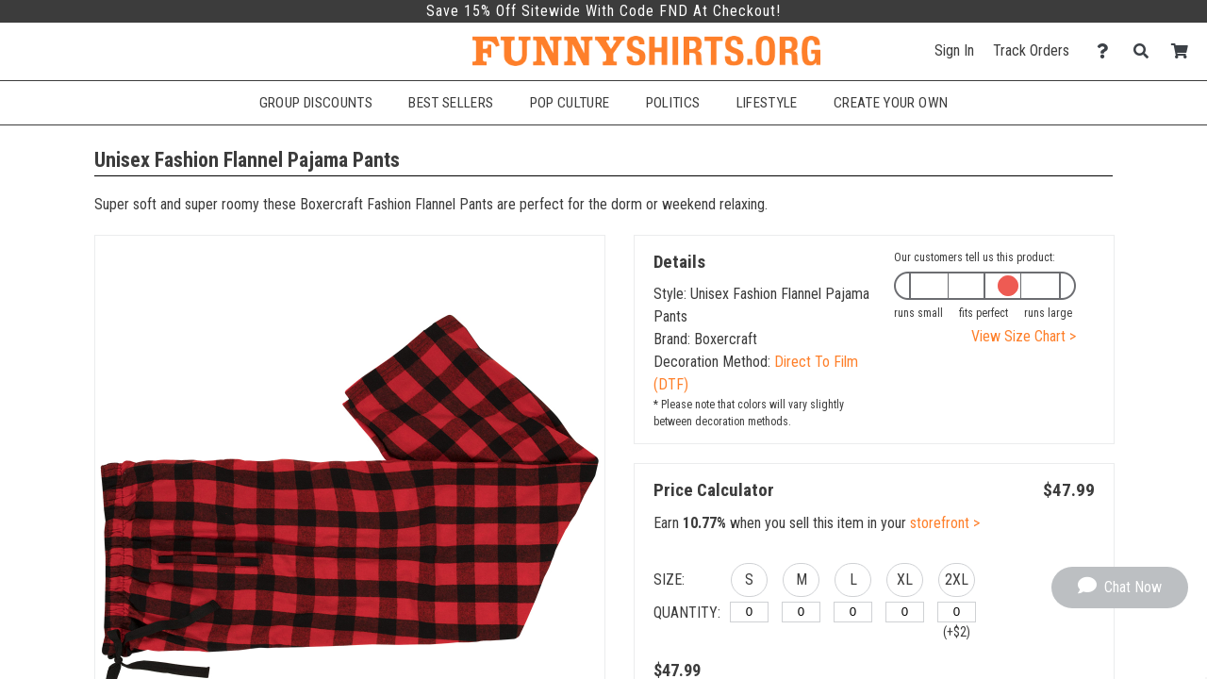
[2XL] (956, 612)
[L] (853, 612)
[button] (749, 583)
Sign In (954, 50)
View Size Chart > (1023, 336)
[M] (801, 612)
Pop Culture (570, 102)
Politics (673, 102)
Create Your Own (891, 102)
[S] (749, 612)
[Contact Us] (1107, 51)
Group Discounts (315, 102)
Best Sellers (450, 102)
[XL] (904, 612)
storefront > (945, 523)
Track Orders (1031, 50)
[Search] (1146, 51)
